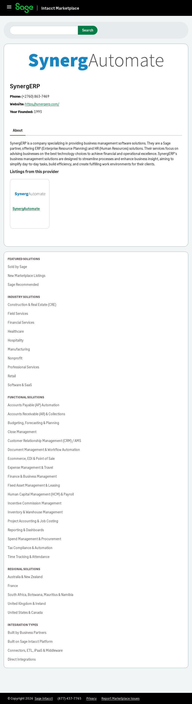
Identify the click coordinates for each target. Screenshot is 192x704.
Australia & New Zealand (25, 577)
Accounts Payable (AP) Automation (33, 405)
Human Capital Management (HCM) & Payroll (41, 494)
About (18, 130)
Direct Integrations (22, 659)
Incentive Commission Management (34, 503)
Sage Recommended (23, 284)
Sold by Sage (17, 266)
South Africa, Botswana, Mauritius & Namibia (40, 594)
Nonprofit (15, 358)
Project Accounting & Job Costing (33, 521)
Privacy (91, 698)
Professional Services (23, 367)
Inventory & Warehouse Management (35, 512)
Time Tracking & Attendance (28, 557)
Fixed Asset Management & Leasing (34, 485)
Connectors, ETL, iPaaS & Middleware (35, 650)
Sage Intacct (44, 698)
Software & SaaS (20, 385)
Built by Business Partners (27, 632)
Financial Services (21, 322)
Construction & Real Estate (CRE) (32, 304)
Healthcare (16, 331)
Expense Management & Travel (30, 467)
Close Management (22, 432)
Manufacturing (19, 349)
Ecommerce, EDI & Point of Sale (31, 458)
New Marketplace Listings (26, 275)
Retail (12, 376)
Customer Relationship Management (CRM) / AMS (44, 441)
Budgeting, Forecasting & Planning (33, 423)
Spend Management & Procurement (34, 539)
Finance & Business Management (32, 476)
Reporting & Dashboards (26, 530)
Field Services (18, 313)
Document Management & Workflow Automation (44, 449)
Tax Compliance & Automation (30, 548)
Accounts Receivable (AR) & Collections (36, 414)
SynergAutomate (26, 208)
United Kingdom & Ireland (27, 603)
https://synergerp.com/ (42, 104)
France (13, 586)
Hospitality (16, 340)
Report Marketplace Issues (120, 698)
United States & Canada (25, 612)
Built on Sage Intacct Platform (30, 641)
